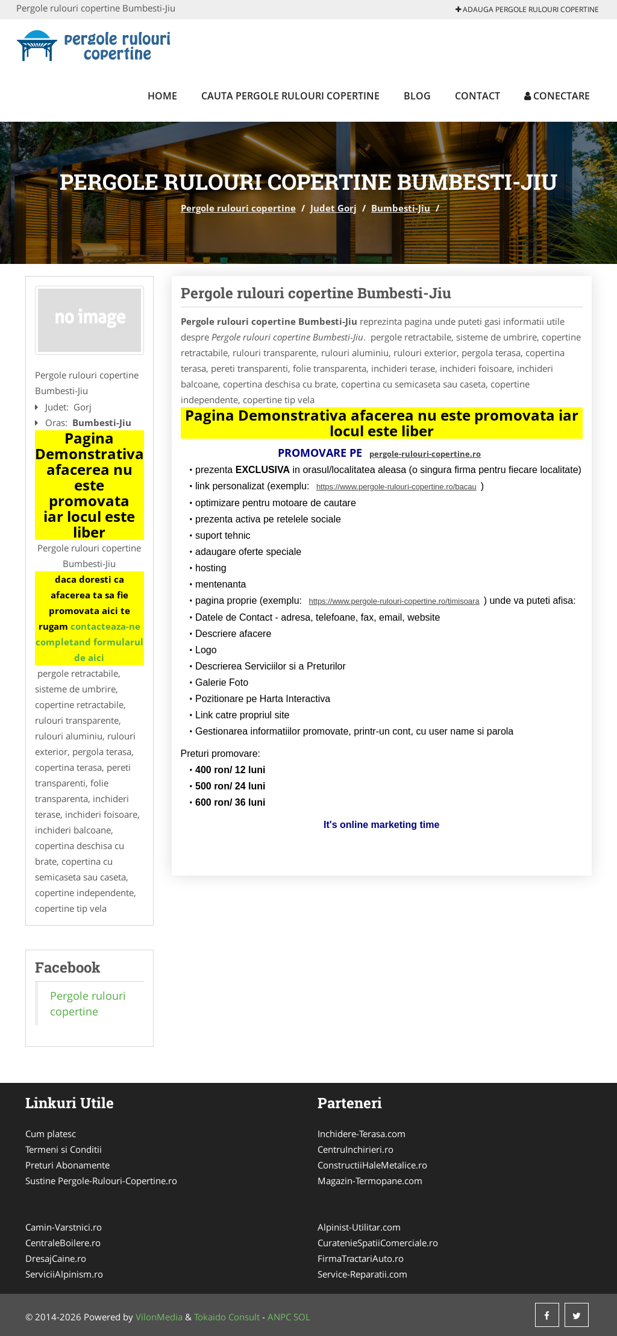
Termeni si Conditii (63, 1149)
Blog (417, 95)
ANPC (279, 1317)
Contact (477, 95)
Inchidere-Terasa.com (362, 1133)
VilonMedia (159, 1317)
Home (162, 95)
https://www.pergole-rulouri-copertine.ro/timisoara (393, 601)
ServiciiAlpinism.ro (64, 1274)
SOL (301, 1317)
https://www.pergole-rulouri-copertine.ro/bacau (396, 486)
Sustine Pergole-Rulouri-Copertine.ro (101, 1180)
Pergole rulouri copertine (238, 208)
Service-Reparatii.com (362, 1274)
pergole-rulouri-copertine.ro (425, 453)
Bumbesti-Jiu (400, 208)
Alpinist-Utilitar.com (359, 1227)
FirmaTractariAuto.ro (361, 1258)
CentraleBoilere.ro (63, 1243)
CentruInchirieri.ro (355, 1149)
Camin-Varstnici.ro (63, 1227)
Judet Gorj (333, 208)
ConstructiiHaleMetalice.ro (372, 1165)
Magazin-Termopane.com (370, 1180)
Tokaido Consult (227, 1317)
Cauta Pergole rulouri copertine (290, 95)
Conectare (557, 95)
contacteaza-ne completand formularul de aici (89, 641)
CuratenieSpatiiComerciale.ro (378, 1243)
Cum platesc (50, 1133)
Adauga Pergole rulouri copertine (527, 9)
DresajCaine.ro (55, 1258)
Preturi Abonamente (67, 1165)
